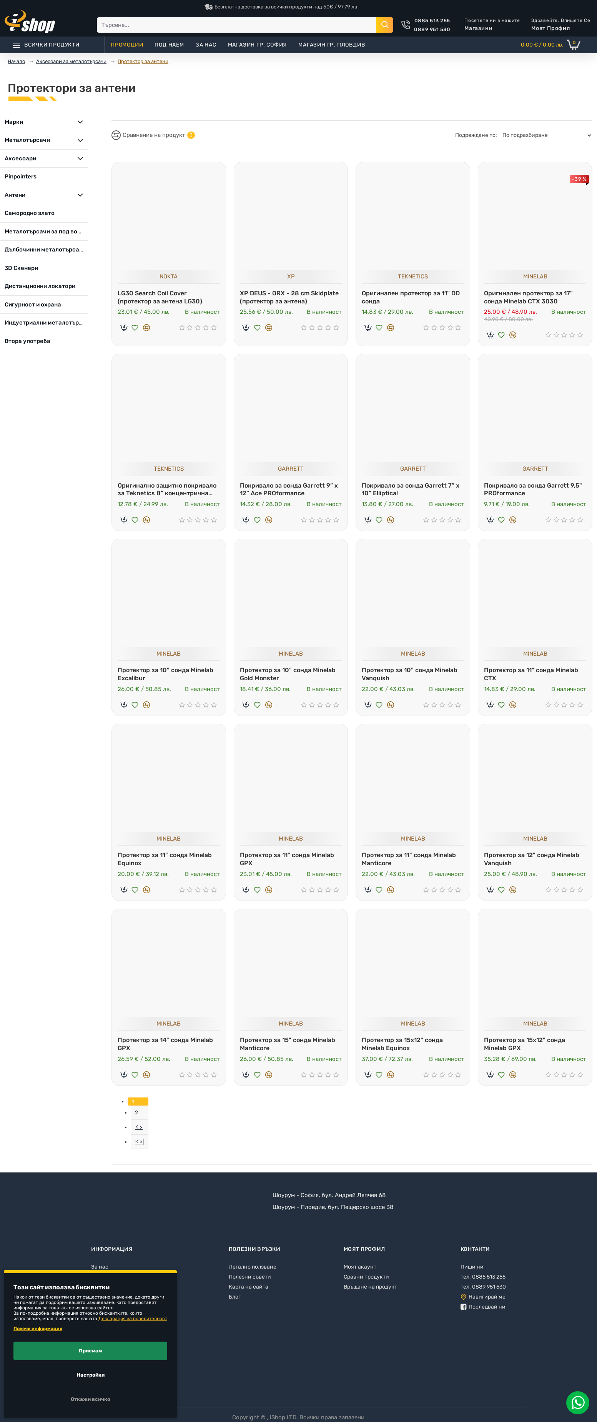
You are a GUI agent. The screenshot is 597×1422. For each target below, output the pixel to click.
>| (142, 1142)
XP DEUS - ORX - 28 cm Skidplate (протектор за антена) (289, 297)
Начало (16, 61)
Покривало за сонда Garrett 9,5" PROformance (533, 489)
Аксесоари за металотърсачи (71, 61)
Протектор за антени (143, 61)
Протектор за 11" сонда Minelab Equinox (165, 859)
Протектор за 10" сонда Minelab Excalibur (165, 674)
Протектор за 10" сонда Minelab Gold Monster (288, 674)
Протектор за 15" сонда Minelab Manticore (287, 1044)
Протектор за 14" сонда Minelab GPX (165, 1044)
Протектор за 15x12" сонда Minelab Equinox (402, 1044)
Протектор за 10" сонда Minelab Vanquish (409, 674)
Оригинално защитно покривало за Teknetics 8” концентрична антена (167, 490)
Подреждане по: (476, 135)
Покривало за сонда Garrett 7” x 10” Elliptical (410, 489)
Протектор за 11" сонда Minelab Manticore (409, 859)
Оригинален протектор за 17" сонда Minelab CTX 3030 (528, 297)
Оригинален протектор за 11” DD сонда (411, 297)
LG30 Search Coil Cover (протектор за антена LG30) (160, 297)
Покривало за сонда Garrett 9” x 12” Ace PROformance (289, 489)
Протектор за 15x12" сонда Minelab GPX (524, 1044)
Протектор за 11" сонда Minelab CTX (531, 674)
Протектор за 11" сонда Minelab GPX (287, 859)
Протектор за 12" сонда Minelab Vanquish (531, 859)
